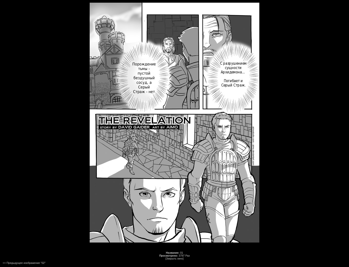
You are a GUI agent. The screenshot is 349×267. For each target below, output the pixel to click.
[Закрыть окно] (175, 258)
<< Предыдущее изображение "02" (24, 262)
